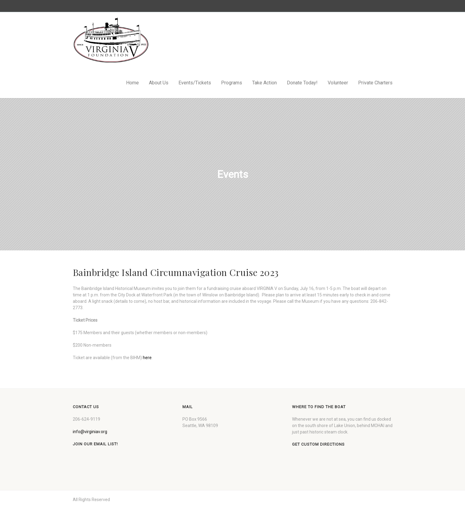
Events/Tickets (194, 83)
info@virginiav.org (90, 431)
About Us (158, 83)
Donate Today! (302, 83)
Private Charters (375, 83)
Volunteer (338, 83)
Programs (231, 83)
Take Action (264, 83)
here (147, 357)
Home (132, 83)
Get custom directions (318, 444)
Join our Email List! (95, 444)
